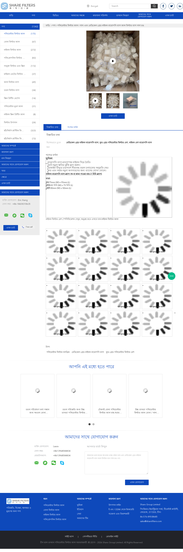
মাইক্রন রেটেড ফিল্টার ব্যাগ (20, 74)
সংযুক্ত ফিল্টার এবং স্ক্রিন (20, 66)
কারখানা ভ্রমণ (7, 152)
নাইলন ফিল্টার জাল (20, 49)
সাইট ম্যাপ (69, 537)
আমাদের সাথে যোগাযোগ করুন (145, 15)
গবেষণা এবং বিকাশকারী (119, 514)
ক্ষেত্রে (4, 177)
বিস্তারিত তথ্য (52, 127)
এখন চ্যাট (169, 15)
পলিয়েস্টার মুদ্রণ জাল (20, 106)
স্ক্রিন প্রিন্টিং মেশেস (20, 98)
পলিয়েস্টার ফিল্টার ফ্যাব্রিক (58, 352)
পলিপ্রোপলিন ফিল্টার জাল (20, 58)
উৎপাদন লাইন (115, 505)
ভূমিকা (80, 505)
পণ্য (33, 15)
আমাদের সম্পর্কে (9, 146)
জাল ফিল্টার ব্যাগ (20, 82)
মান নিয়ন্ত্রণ (6, 158)
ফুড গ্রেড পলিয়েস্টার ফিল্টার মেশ (120, 352)
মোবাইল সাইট (112, 537)
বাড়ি (11, 15)
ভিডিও (56, 15)
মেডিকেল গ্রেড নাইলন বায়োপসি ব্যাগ (88, 352)
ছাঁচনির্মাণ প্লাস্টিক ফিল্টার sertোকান (20, 130)
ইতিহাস (80, 509)
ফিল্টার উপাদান (20, 122)
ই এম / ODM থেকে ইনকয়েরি (121, 509)
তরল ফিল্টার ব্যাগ (20, 90)
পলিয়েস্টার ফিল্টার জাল (20, 33)
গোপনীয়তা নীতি (90, 537)
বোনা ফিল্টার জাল (20, 41)
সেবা (79, 514)
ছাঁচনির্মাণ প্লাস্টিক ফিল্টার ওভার (20, 138)
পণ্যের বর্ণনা (72, 127)
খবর (3, 171)
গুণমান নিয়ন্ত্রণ (122, 15)
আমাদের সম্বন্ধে (77, 15)
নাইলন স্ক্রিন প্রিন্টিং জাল (20, 114)
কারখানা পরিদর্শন (100, 15)
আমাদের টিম (82, 518)
